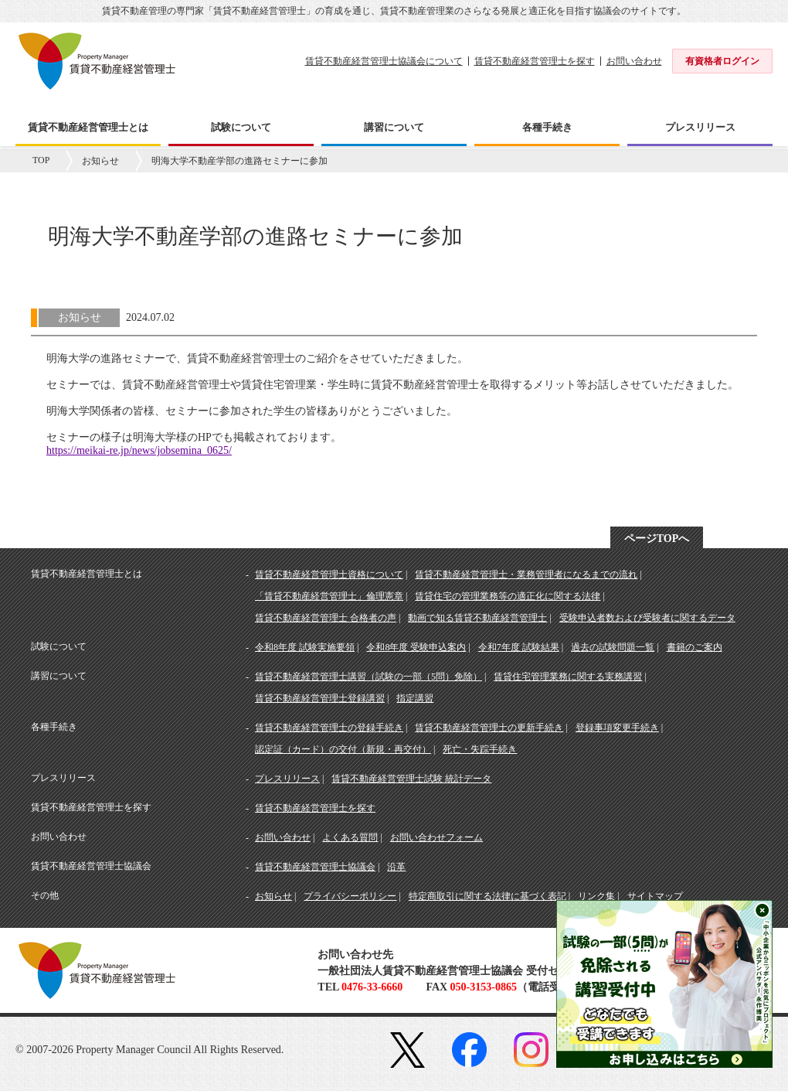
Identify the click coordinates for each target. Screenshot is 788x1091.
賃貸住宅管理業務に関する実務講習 (568, 676)
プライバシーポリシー (350, 896)
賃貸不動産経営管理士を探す (534, 61)
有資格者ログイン (722, 61)
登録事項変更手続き (617, 727)
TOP (40, 160)
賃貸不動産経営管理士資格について (329, 574)
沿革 (396, 866)
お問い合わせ (634, 61)
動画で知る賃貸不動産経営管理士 (477, 617)
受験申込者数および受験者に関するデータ (647, 617)
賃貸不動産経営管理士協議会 (315, 866)
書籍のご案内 (694, 647)
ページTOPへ (657, 538)
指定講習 (414, 698)
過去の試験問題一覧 (612, 647)
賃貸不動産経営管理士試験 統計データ (411, 778)
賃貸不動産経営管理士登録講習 (320, 698)
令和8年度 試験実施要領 (305, 647)
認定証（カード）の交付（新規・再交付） (343, 749)
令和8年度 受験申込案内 (416, 647)
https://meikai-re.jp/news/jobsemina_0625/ (139, 450)
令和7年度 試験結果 (518, 647)
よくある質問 (350, 837)
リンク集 (596, 896)
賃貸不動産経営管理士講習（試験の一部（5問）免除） (368, 676)
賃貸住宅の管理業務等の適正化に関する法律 (507, 596)
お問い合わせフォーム (436, 837)
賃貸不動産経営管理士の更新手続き (489, 727)
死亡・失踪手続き (480, 749)
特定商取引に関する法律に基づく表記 (487, 896)
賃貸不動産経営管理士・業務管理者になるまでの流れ (526, 574)
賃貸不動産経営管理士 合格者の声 (325, 617)
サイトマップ (655, 896)
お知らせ (100, 160)
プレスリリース (287, 778)
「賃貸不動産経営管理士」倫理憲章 (329, 596)
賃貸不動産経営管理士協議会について (384, 61)
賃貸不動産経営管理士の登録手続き (329, 727)
